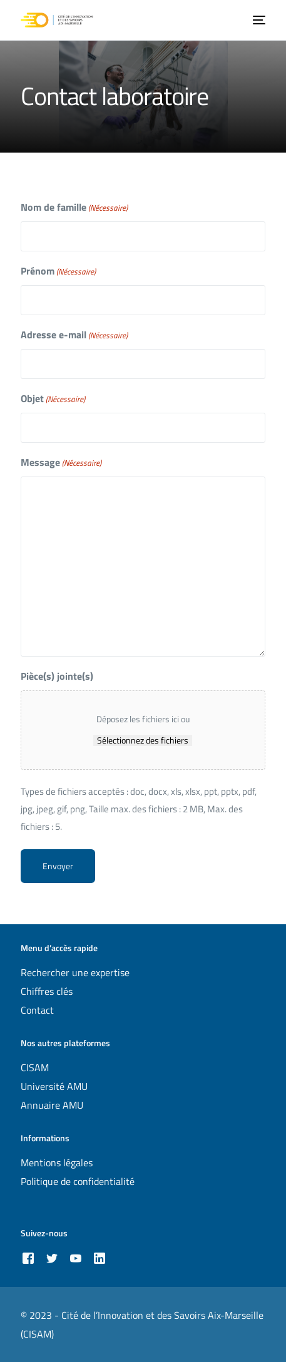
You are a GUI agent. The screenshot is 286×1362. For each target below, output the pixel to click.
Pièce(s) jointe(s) (57, 676)
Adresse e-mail (74, 335)
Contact (37, 1009)
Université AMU (54, 1086)
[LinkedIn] (99, 1257)
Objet (53, 398)
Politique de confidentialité (78, 1181)
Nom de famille (74, 207)
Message (61, 462)
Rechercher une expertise (75, 972)
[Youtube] (76, 1257)
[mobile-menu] (257, 20)
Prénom (58, 271)
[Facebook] (28, 1257)
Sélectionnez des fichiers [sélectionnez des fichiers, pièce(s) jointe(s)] (142, 740)
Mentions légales (57, 1162)
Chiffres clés (47, 991)
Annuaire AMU (52, 1104)
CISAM (35, 1067)
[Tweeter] (52, 1257)
